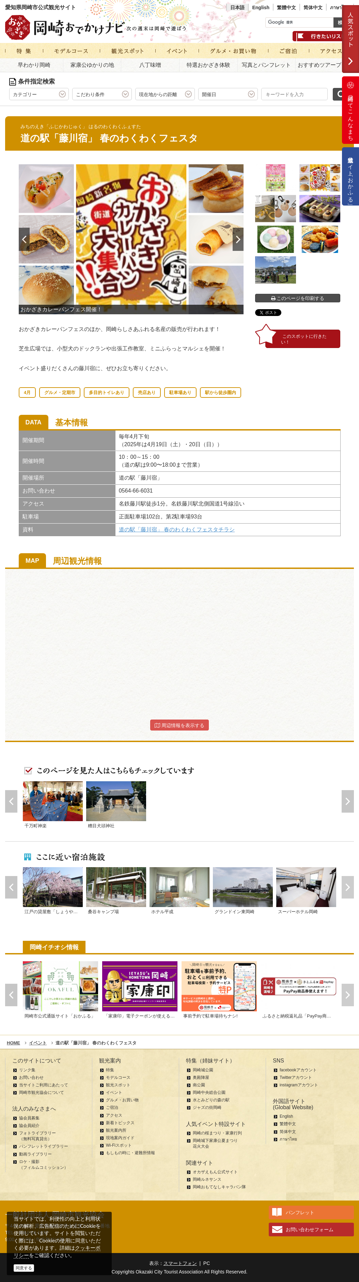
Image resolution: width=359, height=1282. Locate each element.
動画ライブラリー (35, 1154)
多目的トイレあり (106, 392)
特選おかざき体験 (208, 65)
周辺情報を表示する (179, 725)
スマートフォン (180, 1263)
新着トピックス (120, 1122)
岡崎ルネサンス (207, 1179)
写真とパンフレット (266, 65)
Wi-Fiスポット (119, 1145)
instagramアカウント (299, 1085)
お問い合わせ (31, 1077)
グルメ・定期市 (59, 392)
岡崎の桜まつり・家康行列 (217, 1133)
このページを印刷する (298, 298)
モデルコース (118, 1077)
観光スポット (118, 1085)
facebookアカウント (298, 1070)
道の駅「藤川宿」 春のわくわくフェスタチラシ (177, 529)
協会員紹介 (29, 1125)
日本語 (237, 7)
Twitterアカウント (296, 1077)
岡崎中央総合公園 (209, 1092)
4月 (27, 392)
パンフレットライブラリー (43, 1146)
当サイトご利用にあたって (43, 1085)
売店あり (147, 392)
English (260, 7)
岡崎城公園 (203, 1070)
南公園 (199, 1085)
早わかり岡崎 (34, 65)
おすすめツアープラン (325, 65)
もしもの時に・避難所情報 (130, 1152)
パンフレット (300, 1212)
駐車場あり (180, 392)
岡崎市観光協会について (41, 1092)
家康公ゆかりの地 (92, 65)
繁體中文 (286, 7)
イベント (114, 1092)
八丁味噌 (150, 65)
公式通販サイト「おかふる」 (351, 176)
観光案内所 (116, 1130)
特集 (110, 1070)
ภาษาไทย (340, 7)
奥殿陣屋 (201, 1077)
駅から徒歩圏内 (220, 392)
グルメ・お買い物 (122, 1100)
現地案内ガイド (120, 1137)
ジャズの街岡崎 (207, 1107)
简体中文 (313, 7)
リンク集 (27, 1070)
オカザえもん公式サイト (215, 1172)
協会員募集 (29, 1118)
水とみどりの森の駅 (211, 1100)
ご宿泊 (112, 1107)
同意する (24, 1268)
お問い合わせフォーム (309, 1229)
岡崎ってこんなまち (350, 110)
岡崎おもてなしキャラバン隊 (219, 1187)
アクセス (114, 1115)
